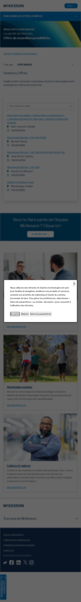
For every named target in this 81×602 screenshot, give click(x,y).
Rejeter (24, 314)
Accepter (15, 314)
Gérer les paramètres (40, 314)
